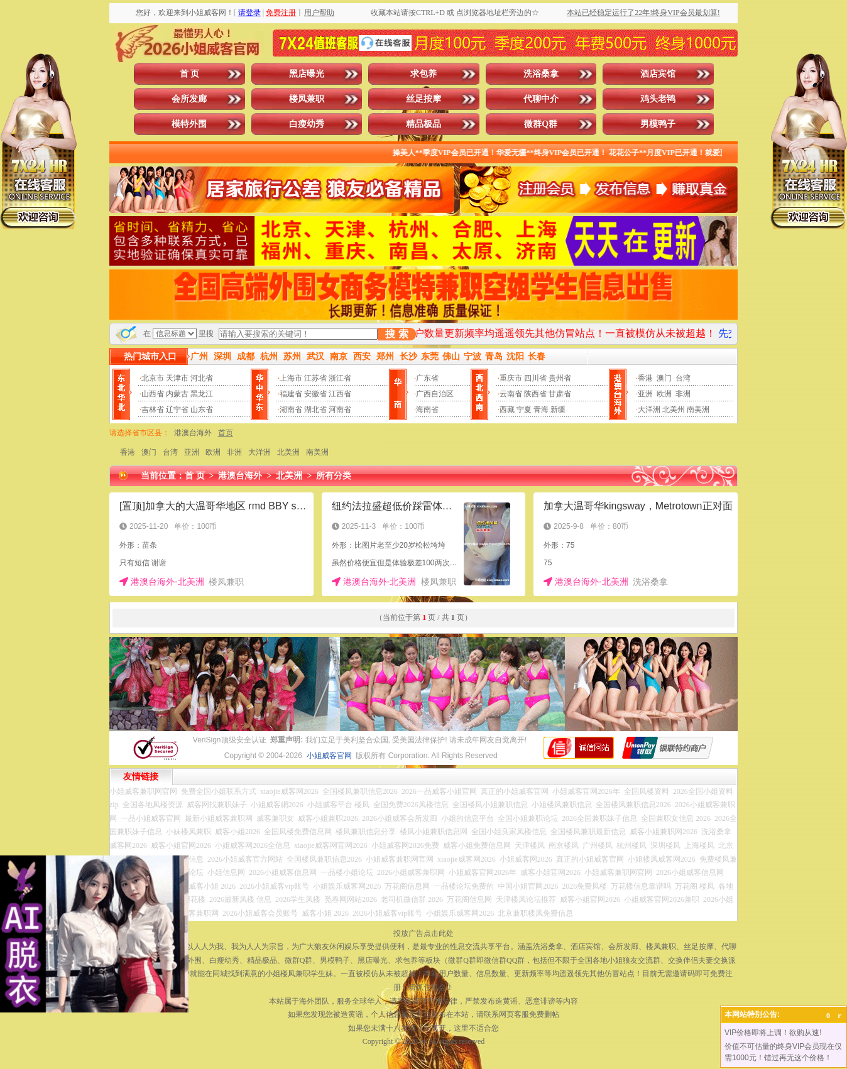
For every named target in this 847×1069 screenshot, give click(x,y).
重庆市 (511, 378)
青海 (541, 409)
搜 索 (396, 333)
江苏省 (315, 378)
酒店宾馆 (657, 74)
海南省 (427, 409)
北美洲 (288, 452)
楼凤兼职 (306, 99)
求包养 (423, 74)
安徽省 (315, 393)
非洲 (683, 393)
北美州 (673, 409)
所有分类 (333, 475)
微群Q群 (540, 124)
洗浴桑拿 (541, 74)
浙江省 (340, 378)
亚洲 (645, 393)
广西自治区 (435, 393)
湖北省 (315, 409)
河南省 (340, 409)
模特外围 (189, 124)
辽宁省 (177, 409)
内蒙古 (177, 393)
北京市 (152, 378)
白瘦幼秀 (306, 124)
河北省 (201, 378)
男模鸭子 (657, 124)
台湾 (683, 378)
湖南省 (291, 409)
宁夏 (524, 409)
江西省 (340, 393)
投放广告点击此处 (423, 933)
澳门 (664, 378)
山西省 (152, 393)
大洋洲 (649, 409)
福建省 (291, 393)
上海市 (291, 378)
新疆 (558, 409)
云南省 (511, 393)
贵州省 (560, 378)
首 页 (190, 74)
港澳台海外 (193, 432)
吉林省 (152, 409)
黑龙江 (201, 393)
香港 (645, 378)
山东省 (201, 409)
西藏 (507, 409)
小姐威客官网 (329, 755)
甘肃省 (560, 393)
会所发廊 (189, 99)
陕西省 (535, 393)
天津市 (177, 378)
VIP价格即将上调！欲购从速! (773, 1032)
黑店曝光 (306, 74)
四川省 (535, 378)
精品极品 (423, 124)
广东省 (427, 378)
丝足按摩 (423, 99)
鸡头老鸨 (657, 99)
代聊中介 (541, 99)
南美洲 (698, 409)
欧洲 (664, 393)
